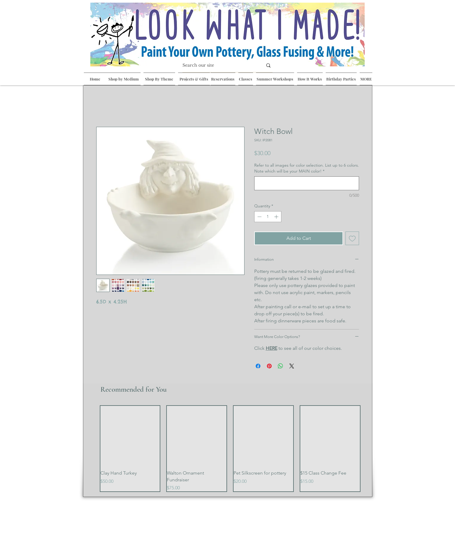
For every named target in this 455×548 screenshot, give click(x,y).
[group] (230, 448)
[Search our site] (218, 65)
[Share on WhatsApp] (280, 366)
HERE (271, 348)
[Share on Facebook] (258, 366)
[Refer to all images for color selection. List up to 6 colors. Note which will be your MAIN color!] (307, 183)
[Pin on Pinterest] (269, 366)
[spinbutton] (267, 216)
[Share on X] (291, 366)
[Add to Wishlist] (352, 238)
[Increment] (276, 216)
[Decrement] (258, 216)
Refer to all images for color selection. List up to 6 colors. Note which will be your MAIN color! (306, 168)
